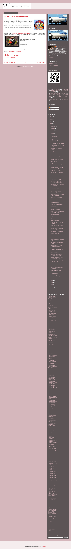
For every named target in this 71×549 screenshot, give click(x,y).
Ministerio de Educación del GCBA (52, 454)
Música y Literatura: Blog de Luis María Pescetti (52, 488)
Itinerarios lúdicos (51, 446)
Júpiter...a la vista (54, 206)
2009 (51, 125)
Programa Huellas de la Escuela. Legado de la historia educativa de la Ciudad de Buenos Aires (52, 512)
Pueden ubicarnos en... (53, 63)
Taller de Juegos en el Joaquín (57, 159)
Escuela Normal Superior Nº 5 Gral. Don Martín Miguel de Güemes (52, 397)
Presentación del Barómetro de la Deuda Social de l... (57, 263)
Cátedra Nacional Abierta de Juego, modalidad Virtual (52, 345)
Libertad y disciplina (55, 220)
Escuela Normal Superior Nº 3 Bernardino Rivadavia (52, 386)
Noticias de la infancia (63, 92)
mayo (52, 282)
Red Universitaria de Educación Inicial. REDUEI (52, 526)
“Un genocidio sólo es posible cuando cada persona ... (56, 216)
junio (52, 280)
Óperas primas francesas (56, 265)
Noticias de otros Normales (54, 94)
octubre (52, 130)
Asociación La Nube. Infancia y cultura (52, 311)
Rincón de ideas (18, 51)
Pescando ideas (51, 502)
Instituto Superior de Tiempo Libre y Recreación (52, 437)
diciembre (53, 126)
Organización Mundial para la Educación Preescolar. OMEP (52, 499)
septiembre (53, 131)
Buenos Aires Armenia (55, 250)
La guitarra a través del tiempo (57, 172)
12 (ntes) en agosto (54, 275)
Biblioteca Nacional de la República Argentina (52, 317)
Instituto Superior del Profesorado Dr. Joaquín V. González (52, 441)
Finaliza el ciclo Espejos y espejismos (56, 141)
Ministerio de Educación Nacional (52, 457)
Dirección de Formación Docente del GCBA (52, 352)
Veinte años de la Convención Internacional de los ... (57, 177)
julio (52, 278)
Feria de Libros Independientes (57, 200)
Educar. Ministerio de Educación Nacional (52, 356)
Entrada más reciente (9, 62)
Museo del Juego (51, 473)
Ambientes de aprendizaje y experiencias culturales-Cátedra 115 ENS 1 (52, 303)
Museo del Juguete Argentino (52, 478)
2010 (51, 123)
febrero (52, 287)
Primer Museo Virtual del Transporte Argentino (52, 506)
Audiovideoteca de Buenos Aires (52, 314)
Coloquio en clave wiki (55, 209)
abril (52, 284)
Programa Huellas (54, 163)
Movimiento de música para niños (52, 461)
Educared (50, 358)
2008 (51, 289)
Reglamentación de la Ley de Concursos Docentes (56, 246)
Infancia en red (51, 427)
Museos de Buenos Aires (56, 270)
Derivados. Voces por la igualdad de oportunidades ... (57, 195)
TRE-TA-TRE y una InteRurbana (57, 143)
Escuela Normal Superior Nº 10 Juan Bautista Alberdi (52, 382)
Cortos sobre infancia (55, 252)
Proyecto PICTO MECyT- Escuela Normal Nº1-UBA (57, 188)
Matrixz (52, 189)
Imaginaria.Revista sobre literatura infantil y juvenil (52, 424)
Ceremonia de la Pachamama (57, 231)
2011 (51, 121)
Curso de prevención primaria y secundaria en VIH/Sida (57, 258)
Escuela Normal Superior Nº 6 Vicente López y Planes (52, 401)
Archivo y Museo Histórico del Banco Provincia (57, 229)
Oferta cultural (11, 51)
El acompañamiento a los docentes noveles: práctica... (57, 182)
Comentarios (52, 109)
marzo (52, 285)
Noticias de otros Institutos (58, 93)
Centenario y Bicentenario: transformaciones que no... (56, 154)
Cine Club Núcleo (51, 340)
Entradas (51, 107)
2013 (51, 118)
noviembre (53, 128)
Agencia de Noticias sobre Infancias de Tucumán (52, 297)
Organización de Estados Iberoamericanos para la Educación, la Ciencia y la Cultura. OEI (52, 494)
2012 (51, 119)
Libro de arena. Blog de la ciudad (52, 451)
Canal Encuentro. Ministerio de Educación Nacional (52, 328)
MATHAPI (53, 207)
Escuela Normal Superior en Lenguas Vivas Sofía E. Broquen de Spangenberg (52, 373)
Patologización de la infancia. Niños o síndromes (56, 152)
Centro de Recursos (60, 46)
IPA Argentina (51, 444)
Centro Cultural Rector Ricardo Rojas (52, 335)
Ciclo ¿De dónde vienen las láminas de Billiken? (56, 175)
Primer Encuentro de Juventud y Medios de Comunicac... (57, 212)
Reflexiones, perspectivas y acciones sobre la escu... (56, 255)
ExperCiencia (51, 418)
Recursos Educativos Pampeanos (52, 519)
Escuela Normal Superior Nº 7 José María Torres (52, 405)
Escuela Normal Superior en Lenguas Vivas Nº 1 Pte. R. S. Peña (52, 367)
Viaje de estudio (65, 99)
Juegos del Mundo (52, 448)
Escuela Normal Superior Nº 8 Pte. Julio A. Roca (52, 409)
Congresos (56, 89)
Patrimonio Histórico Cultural (56, 179)
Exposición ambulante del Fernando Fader (56, 273)
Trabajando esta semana (59, 97)
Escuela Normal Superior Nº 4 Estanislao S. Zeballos (51, 391)
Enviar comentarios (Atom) (27, 66)
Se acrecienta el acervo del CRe (57, 204)
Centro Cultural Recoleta (51, 332)
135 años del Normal (55, 218)
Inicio (26, 62)
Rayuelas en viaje (52, 516)
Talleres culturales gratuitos (56, 237)
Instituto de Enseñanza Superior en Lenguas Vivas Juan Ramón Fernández (52, 432)
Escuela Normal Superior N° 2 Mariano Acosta (51, 378)
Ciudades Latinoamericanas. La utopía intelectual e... (57, 168)
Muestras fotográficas (55, 233)
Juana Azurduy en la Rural (56, 276)
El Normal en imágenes (53, 65)
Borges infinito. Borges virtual (56, 170)
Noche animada (54, 161)
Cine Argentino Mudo (55, 214)
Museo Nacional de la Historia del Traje (52, 481)
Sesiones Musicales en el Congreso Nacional (56, 192)
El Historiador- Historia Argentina (52, 361)
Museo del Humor (52, 471)
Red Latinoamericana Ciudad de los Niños (52, 522)
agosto (52, 133)
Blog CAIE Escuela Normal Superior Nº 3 (52, 321)
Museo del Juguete (52, 475)
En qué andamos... (56, 90)
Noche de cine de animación (56, 197)
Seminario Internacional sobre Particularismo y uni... (57, 165)
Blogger (44, 546)
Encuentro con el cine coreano (57, 225)
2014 (51, 116)
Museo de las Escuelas (51, 469)
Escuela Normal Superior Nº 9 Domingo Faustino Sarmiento (52, 415)
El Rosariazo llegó (52, 363)
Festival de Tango (54, 199)
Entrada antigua (41, 62)
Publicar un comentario (10, 57)
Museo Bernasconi (52, 466)
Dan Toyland (50, 348)
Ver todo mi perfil (51, 57)
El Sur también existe (55, 202)
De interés (65, 89)
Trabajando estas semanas (53, 99)
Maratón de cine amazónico (56, 226)
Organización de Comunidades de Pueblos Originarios (21, 33)
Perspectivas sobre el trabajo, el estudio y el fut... (57, 261)
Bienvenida (50, 89)
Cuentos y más (51, 342)
